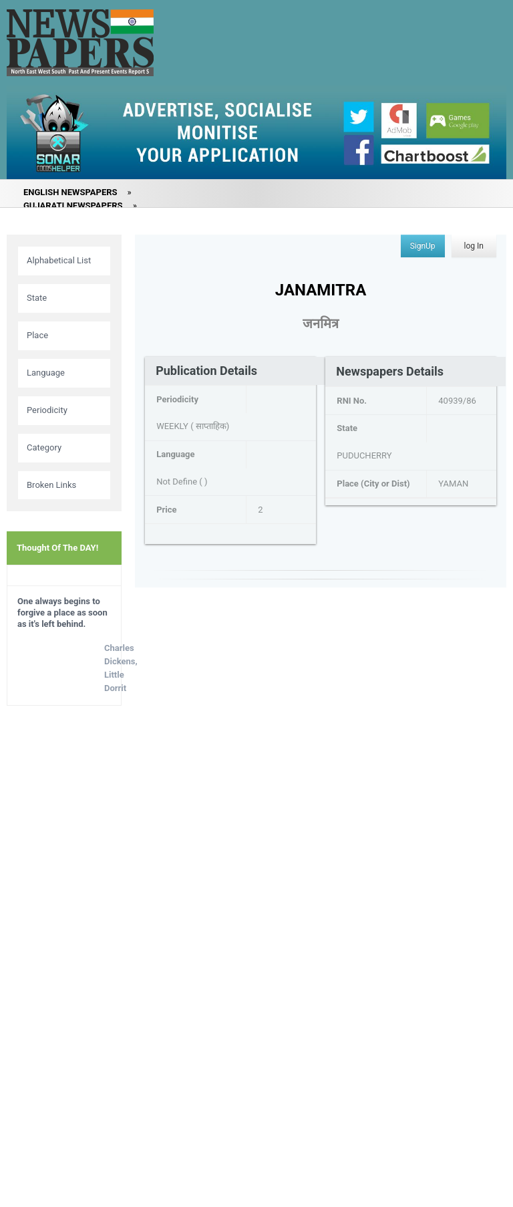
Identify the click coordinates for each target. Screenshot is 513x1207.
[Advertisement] (64, 926)
